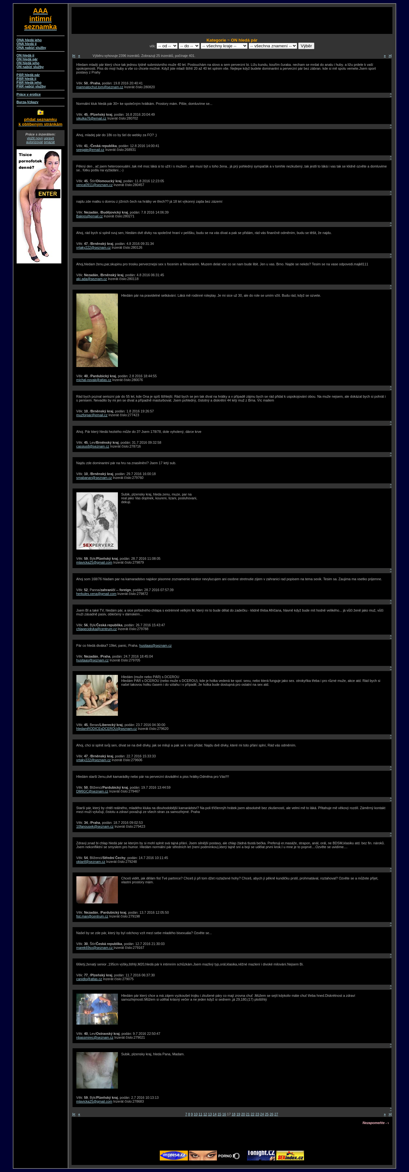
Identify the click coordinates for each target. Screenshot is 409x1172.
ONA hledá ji (27, 44)
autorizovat (34, 142)
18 (233, 1114)
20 (243, 1114)
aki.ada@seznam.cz (91, 279)
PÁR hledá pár (28, 75)
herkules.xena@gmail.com (96, 594)
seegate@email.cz (90, 150)
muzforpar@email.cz (92, 415)
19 (238, 1114)
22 (252, 1114)
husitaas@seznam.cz (155, 645)
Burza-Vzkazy (28, 102)
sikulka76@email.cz (91, 118)
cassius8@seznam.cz (92, 446)
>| (390, 56)
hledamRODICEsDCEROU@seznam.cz (106, 729)
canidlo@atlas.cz (89, 979)
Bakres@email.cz (89, 216)
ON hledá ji (26, 55)
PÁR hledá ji (26, 79)
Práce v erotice (29, 94)
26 (272, 1114)
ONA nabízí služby (31, 48)
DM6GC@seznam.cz (92, 791)
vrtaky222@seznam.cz (93, 247)
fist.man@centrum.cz (92, 916)
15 (219, 1114)
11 (200, 1114)
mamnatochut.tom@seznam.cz (99, 87)
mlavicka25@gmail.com (94, 562)
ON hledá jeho (28, 63)
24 (262, 1114)
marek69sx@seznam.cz (95, 947)
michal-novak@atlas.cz (94, 380)
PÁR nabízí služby (31, 86)
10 (196, 1114)
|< (74, 56)
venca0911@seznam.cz (94, 185)
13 (210, 1114)
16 (224, 1114)
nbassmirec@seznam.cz (94, 1037)
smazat (49, 142)
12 (205, 1114)
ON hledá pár (27, 59)
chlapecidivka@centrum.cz (96, 629)
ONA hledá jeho (29, 40)
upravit (49, 138)
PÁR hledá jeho (29, 82)
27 (276, 1114)
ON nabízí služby (30, 67)
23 (257, 1114)
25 (267, 1114)
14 (215, 1114)
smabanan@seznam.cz (94, 478)
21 (248, 1114)
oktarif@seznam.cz (90, 861)
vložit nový (35, 138)
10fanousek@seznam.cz (95, 826)
